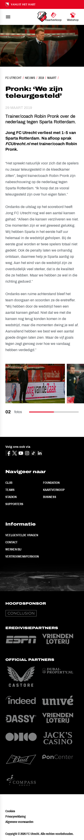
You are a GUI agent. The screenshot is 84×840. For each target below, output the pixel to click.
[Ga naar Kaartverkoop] (53, 17)
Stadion (11, 497)
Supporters (14, 504)
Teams (10, 490)
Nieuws (30, 78)
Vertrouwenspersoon (22, 556)
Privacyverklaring (15, 816)
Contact (11, 542)
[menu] (8, 17)
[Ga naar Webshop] (73, 17)
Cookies (10, 811)
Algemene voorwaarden (19, 822)
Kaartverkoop (54, 490)
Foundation (51, 483)
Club (8, 483)
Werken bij (13, 549)
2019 (41, 78)
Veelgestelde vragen (21, 535)
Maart (51, 78)
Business (49, 497)
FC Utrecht (13, 78)
